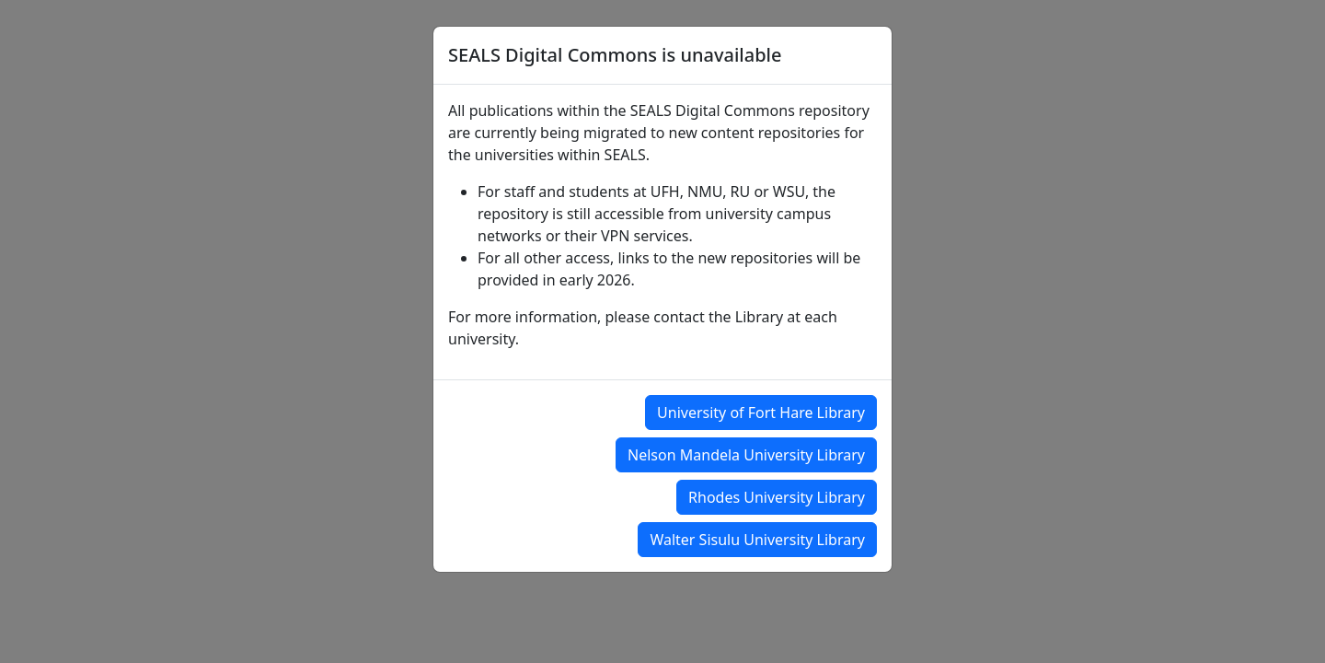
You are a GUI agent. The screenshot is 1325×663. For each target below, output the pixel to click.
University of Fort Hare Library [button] (761, 412)
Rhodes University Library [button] (776, 497)
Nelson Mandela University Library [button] (746, 455)
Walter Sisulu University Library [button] (757, 539)
